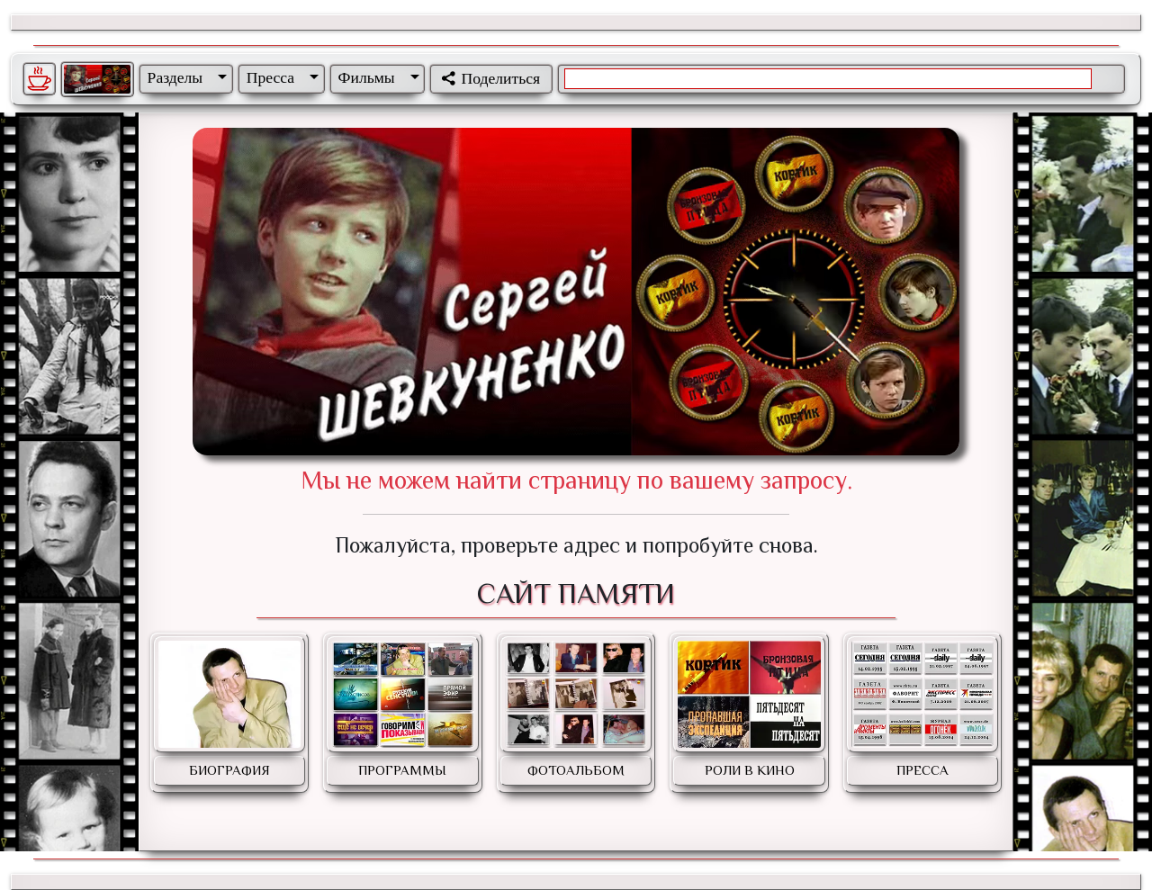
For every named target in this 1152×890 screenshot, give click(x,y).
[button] (183, 77)
